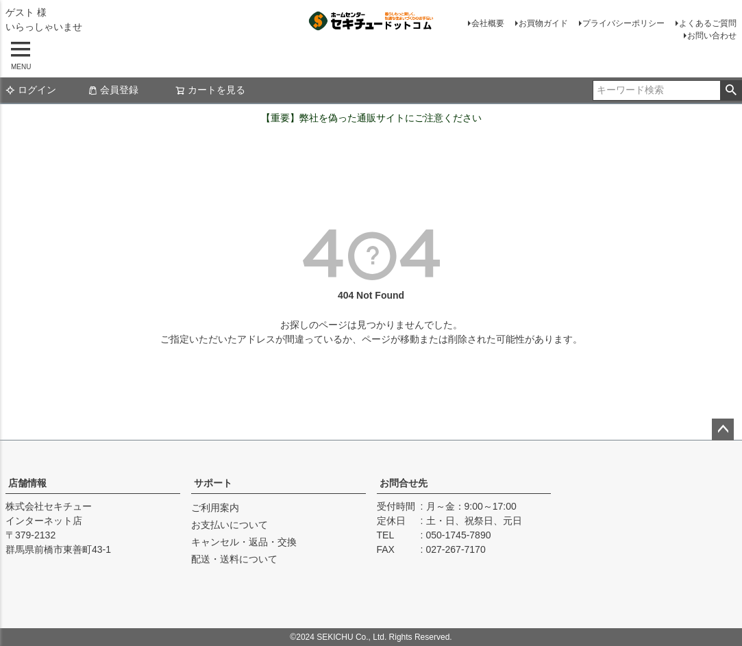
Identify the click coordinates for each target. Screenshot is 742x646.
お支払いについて (229, 524)
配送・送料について (234, 559)
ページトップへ (723, 429)
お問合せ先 (404, 482)
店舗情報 (27, 482)
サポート (213, 482)
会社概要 (487, 23)
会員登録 (113, 89)
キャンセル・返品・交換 (244, 541)
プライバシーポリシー (623, 23)
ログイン (30, 89)
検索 (730, 90)
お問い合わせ (712, 35)
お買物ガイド (543, 23)
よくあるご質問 (708, 23)
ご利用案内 (215, 507)
